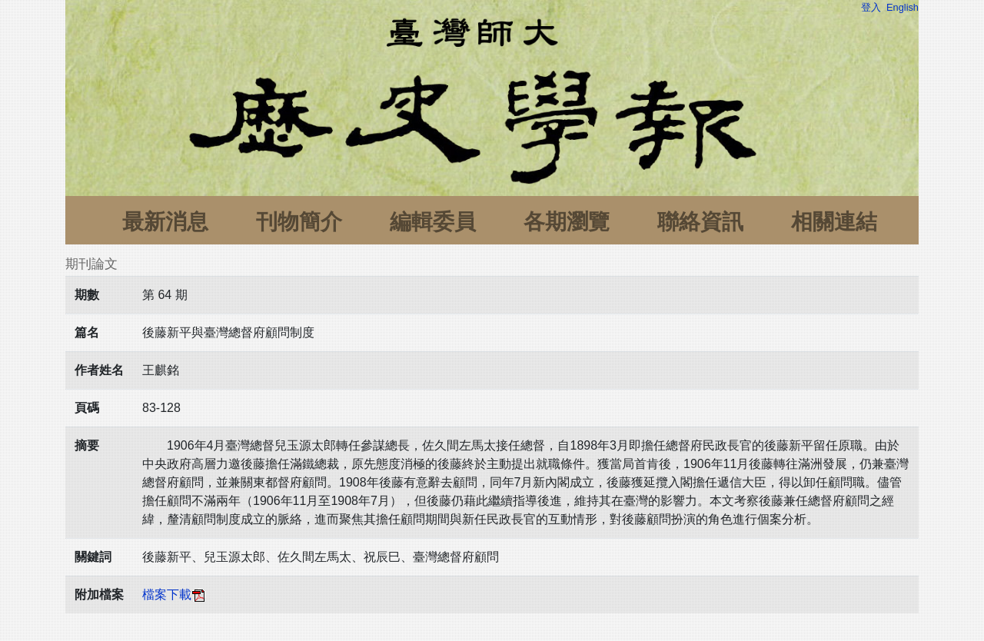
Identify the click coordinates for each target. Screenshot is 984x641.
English (902, 7)
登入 (871, 7)
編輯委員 (433, 222)
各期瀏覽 (567, 222)
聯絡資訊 (700, 222)
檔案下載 (174, 594)
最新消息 (165, 222)
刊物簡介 (299, 222)
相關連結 (834, 222)
